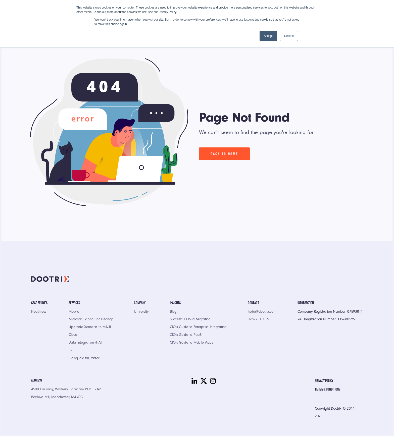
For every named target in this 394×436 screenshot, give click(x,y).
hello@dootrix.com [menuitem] (262, 312)
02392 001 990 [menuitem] (259, 319)
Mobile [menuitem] (74, 312)
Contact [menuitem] (253, 303)
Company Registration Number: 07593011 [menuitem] (330, 312)
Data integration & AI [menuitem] (85, 343)
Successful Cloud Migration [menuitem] (190, 319)
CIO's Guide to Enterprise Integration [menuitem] (198, 327)
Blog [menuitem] (173, 312)
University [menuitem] (141, 312)
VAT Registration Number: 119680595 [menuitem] (326, 319)
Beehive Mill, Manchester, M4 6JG (57, 397)
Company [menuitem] (139, 303)
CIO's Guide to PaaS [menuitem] (186, 335)
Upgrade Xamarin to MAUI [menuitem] (90, 327)
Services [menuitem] (74, 303)
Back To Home (224, 154)
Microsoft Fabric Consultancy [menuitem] (91, 319)
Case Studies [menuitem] (39, 303)
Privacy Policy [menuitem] (324, 380)
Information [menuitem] (306, 303)
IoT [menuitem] (71, 351)
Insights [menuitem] (175, 303)
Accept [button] (268, 36)
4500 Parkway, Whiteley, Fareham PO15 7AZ (66, 390)
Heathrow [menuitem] (38, 312)
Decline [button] (289, 36)
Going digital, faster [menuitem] (84, 358)
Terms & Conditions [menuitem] (327, 389)
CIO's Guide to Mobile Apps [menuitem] (191, 343)
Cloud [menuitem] (73, 335)
